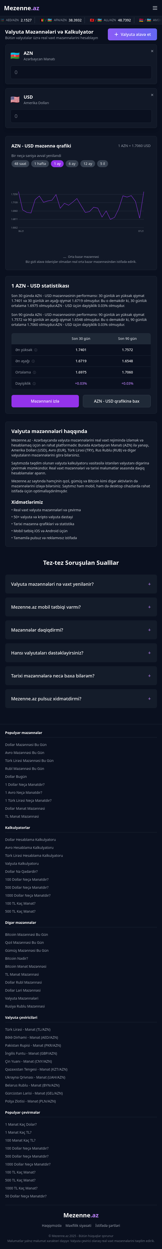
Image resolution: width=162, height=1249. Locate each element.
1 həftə (40, 163)
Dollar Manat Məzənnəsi (25, 808)
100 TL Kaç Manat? (20, 903)
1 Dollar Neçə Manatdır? (25, 784)
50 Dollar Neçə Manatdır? (26, 1196)
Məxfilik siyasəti (78, 1225)
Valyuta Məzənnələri (21, 998)
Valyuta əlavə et (132, 34)
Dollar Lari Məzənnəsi (23, 990)
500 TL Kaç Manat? (20, 911)
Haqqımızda (52, 1225)
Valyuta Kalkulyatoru (22, 863)
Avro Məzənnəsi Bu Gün (24, 752)
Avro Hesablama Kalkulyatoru (29, 847)
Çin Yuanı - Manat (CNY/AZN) (28, 1061)
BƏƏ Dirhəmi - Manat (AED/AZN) (31, 1037)
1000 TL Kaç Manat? (21, 1188)
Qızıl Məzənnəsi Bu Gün (24, 942)
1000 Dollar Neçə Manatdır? (28, 895)
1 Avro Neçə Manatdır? (23, 792)
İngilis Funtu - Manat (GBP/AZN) (31, 1053)
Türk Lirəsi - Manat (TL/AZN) (27, 1029)
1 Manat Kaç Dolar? (21, 1124)
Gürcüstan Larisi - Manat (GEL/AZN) (34, 1093)
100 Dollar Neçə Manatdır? (27, 879)
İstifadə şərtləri (107, 1225)
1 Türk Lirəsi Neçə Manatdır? (28, 800)
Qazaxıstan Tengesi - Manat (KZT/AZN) (36, 1069)
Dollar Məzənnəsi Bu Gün (26, 744)
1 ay (57, 163)
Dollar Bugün (16, 776)
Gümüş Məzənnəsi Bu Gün (27, 950)
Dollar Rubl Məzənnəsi (23, 982)
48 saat (20, 163)
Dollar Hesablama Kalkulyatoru (30, 839)
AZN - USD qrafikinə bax (117, 401)
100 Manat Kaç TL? (20, 1140)
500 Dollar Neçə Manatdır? (27, 887)
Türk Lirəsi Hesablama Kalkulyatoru (34, 855)
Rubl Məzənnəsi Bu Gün (24, 768)
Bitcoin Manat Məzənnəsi (25, 966)
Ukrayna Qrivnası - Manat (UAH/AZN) (35, 1077)
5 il (102, 163)
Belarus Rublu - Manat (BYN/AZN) (32, 1085)
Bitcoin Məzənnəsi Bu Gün (26, 934)
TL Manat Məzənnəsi (22, 816)
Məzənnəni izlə (45, 401)
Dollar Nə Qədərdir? (21, 871)
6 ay (72, 163)
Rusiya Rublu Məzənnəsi (25, 1006)
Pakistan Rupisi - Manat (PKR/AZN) (33, 1045)
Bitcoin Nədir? (16, 958)
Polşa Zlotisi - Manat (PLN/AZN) (30, 1101)
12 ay (87, 163)
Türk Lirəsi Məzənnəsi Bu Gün (29, 760)
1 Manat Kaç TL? (18, 1132)
